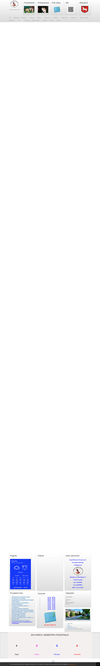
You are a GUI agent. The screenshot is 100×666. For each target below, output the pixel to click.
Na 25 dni (26, 587)
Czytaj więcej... (72, 664)
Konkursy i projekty (84, 17)
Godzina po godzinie (17, 587)
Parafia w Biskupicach (18, 616)
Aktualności (16, 17)
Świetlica (19, 20)
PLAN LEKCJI (50, 625)
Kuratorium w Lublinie (18, 598)
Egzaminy (11, 20)
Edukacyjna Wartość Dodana (21, 620)
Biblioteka (55, 17)
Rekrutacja (31, 17)
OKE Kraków (16, 601)
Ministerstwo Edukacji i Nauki (21, 597)
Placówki (39, 17)
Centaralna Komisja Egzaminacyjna (23, 600)
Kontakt (58, 20)
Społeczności (64, 17)
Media (51, 20)
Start (10, 17)
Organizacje (47, 17)
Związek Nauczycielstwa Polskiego (22, 610)
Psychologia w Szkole (18, 614)
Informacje (23, 17)
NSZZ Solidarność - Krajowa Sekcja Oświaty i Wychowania (23, 612)
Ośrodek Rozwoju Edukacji (20, 608)
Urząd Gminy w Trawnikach (20, 603)
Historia (45, 20)
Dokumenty (73, 17)
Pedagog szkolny (36, 20)
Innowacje (27, 20)
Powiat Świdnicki (17, 604)
